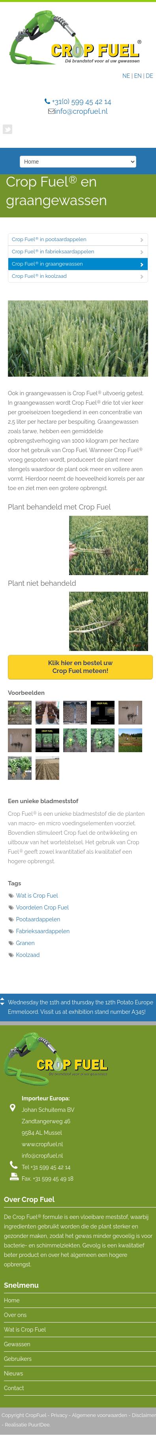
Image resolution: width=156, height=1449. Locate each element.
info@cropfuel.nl (81, 111)
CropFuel (35, 1418)
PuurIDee (38, 1427)
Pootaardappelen (38, 919)
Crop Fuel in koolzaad (39, 276)
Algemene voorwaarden (99, 1418)
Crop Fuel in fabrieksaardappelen (53, 252)
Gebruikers (18, 1361)
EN (138, 76)
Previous (2, 999)
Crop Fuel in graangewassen (47, 264)
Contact (14, 1391)
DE (149, 76)
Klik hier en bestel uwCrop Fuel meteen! (80, 667)
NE (126, 76)
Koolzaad (28, 955)
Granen (25, 943)
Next (2, 1004)
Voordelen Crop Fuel (42, 907)
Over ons (15, 1318)
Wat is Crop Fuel (37, 895)
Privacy (59, 1418)
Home (12, 1303)
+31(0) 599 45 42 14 (81, 101)
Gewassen (17, 1347)
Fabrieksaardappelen (43, 931)
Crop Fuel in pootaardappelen (49, 239)
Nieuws (13, 1376)
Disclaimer (144, 1418)
